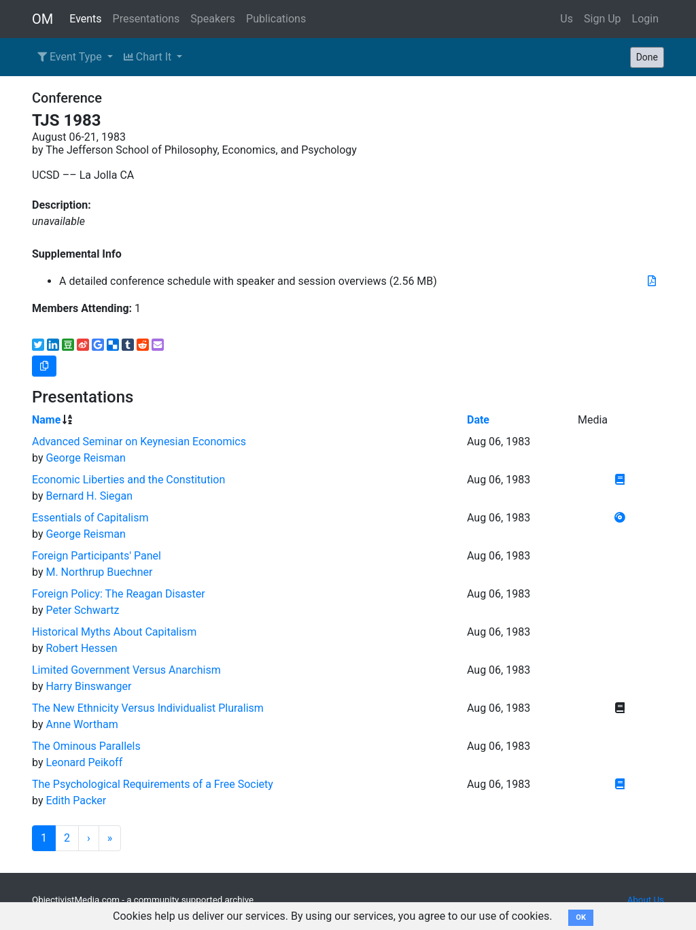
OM (42, 19)
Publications (276, 18)
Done (647, 57)
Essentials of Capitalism (90, 517)
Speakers (212, 18)
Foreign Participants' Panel (96, 555)
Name (46, 419)
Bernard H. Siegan (89, 495)
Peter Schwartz (82, 610)
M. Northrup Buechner (99, 572)
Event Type (71, 56)
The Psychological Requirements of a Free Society (152, 784)
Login (645, 18)
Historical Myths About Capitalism (114, 631)
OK (581, 917)
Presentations (146, 18)
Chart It (149, 56)
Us (566, 18)
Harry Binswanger (88, 686)
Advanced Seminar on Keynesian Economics (139, 441)
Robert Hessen (81, 648)
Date (478, 419)
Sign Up (602, 18)
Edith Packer (76, 800)
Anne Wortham (82, 724)
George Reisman (85, 457)
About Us (645, 900)
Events (85, 18)
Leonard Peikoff (84, 762)
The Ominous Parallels (86, 746)
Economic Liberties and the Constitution (128, 479)
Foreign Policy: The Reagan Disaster (118, 593)
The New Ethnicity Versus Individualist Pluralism (148, 708)
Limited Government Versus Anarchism (126, 670)
